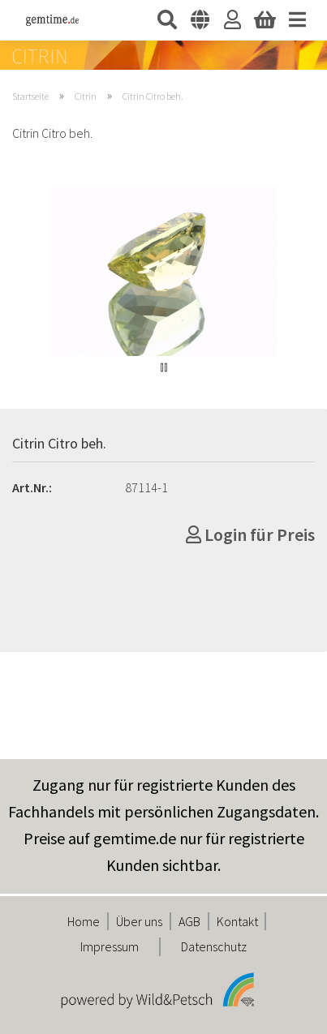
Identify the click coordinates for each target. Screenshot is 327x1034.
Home (83, 921)
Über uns (139, 921)
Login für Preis (250, 534)
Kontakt (237, 921)
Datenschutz (214, 946)
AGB (189, 921)
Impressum (109, 946)
